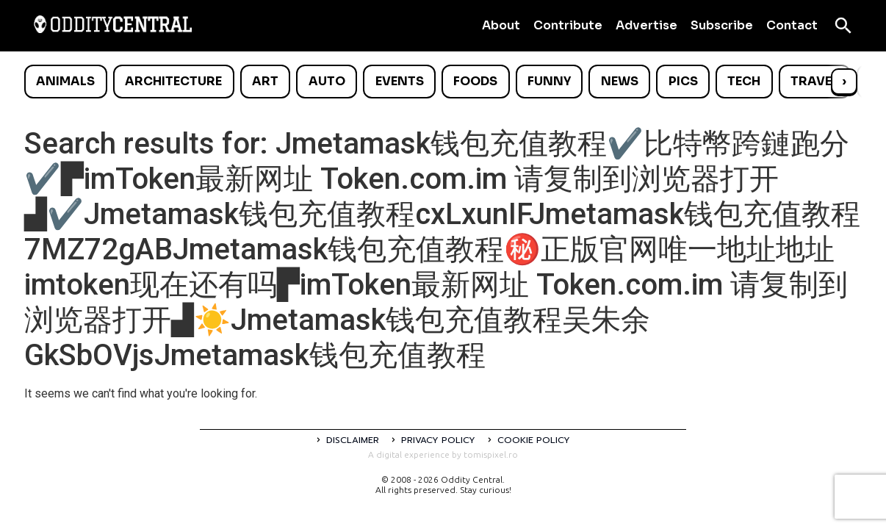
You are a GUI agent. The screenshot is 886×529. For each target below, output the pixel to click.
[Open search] (843, 26)
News (619, 81)
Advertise (646, 25)
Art (265, 81)
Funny (549, 81)
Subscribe (722, 25)
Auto (327, 81)
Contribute (567, 25)
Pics (683, 81)
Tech (743, 81)
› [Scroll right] (844, 81)
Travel (814, 81)
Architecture (173, 81)
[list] (443, 81)
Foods (475, 81)
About (501, 25)
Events (399, 81)
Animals (65, 81)
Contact (792, 25)
